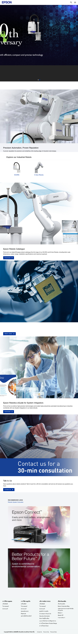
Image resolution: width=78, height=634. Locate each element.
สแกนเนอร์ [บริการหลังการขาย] (42, 608)
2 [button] (39, 79)
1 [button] (38, 79)
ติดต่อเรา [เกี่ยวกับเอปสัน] (60, 612)
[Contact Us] (8, 489)
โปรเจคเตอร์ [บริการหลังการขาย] (42, 606)
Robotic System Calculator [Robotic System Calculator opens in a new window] (15, 502)
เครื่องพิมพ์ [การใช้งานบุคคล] (5, 603)
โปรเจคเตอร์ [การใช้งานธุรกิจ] (24, 606)
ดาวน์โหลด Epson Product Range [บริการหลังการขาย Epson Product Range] (48, 623)
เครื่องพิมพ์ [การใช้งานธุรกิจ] (23, 603)
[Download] (8, 411)
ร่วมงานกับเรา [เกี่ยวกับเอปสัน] (61, 617)
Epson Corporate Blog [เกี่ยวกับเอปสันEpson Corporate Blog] (63, 606)
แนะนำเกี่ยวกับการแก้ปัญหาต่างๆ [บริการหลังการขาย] (47, 621)
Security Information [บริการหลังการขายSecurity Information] (44, 616)
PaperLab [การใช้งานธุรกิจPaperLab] (23, 613)
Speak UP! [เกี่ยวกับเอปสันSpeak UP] (60, 615)
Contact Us (39, 632)
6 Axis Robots (38, 175)
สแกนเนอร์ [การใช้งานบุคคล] (5, 608)
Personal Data (53, 632)
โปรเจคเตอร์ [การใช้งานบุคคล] (5, 606)
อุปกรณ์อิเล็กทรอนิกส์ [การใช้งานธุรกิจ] (26, 616)
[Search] (71, 2)
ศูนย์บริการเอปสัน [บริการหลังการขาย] (43, 611)
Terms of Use (46, 632)
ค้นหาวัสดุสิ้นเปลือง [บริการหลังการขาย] (44, 618)
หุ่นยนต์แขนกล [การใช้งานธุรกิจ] (24, 611)
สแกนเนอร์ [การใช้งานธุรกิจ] (23, 608)
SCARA (16, 175)
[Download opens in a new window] (8, 257)
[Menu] (75, 2)
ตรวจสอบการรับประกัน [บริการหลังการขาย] (45, 613)
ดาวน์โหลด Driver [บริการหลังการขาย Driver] (44, 625)
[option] (39, 43)
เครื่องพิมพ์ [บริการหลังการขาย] (42, 603)
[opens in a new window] (39, 525)
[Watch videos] (9, 333)
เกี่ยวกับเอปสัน (61, 603)
